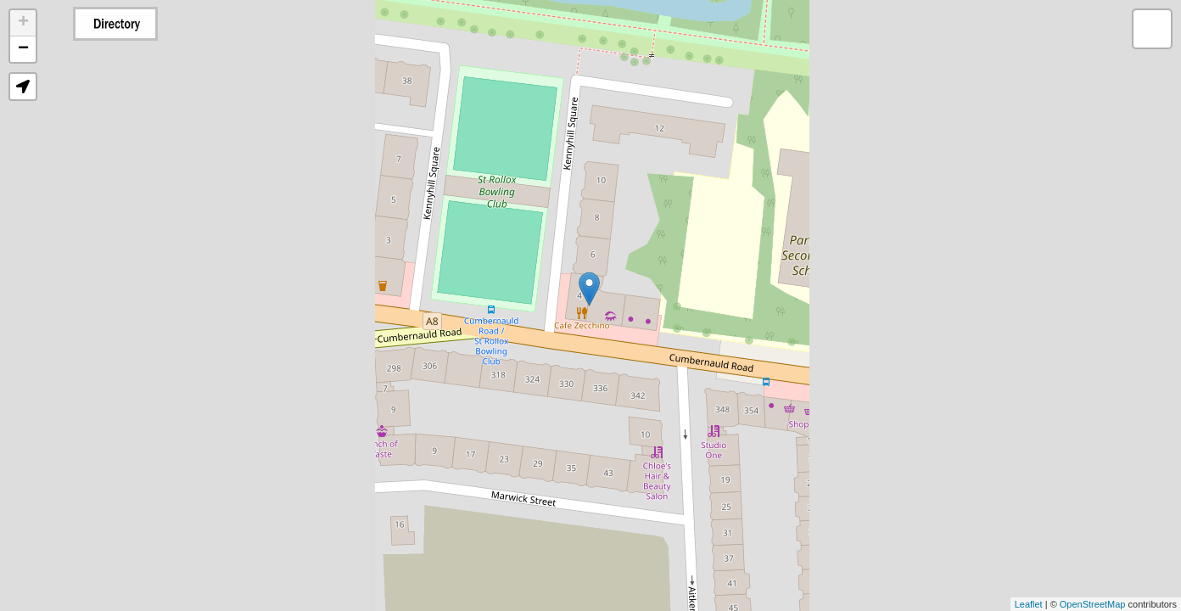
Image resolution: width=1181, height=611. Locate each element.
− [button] (23, 49)
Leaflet (1029, 604)
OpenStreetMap (1093, 604)
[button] (23, 86)
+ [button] (23, 23)
